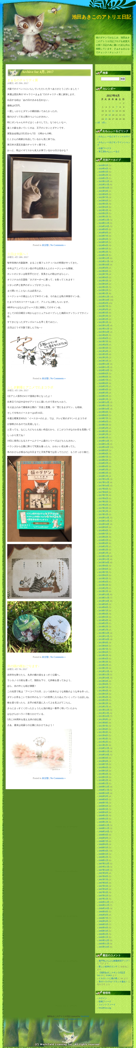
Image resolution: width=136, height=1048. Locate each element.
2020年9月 (103, 373)
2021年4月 (103, 351)
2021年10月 (104, 332)
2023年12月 (104, 258)
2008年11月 (104, 828)
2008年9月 (103, 834)
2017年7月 (103, 495)
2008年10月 (104, 831)
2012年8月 (103, 684)
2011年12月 (104, 710)
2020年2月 (103, 396)
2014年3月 (103, 623)
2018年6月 (103, 460)
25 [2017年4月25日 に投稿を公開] (106, 119)
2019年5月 (103, 425)
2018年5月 (103, 463)
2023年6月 (103, 277)
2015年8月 (103, 569)
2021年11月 (104, 328)
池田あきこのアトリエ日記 (101, 17)
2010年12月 (104, 748)
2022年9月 (103, 303)
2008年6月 (103, 844)
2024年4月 (103, 245)
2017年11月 (104, 482)
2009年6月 (103, 806)
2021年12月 (104, 325)
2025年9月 (103, 191)
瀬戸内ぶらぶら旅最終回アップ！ (114, 961)
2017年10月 (104, 485)
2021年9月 (103, 335)
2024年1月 (103, 255)
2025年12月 (104, 181)
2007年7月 (103, 879)
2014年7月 (103, 610)
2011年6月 (103, 729)
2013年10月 (104, 639)
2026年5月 (103, 165)
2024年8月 (103, 232)
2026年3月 (103, 172)
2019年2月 (103, 434)
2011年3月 (103, 738)
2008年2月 (103, 857)
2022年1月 (103, 322)
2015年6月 (103, 575)
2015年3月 (103, 585)
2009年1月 (103, 822)
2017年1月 (103, 514)
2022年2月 (103, 319)
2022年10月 (104, 300)
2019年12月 (104, 402)
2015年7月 (103, 572)
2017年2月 (103, 511)
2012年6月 (103, 690)
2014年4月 (103, 620)
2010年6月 (103, 767)
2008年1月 (103, 860)
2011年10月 (104, 716)
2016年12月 (104, 517)
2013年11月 (104, 636)
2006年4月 (103, 927)
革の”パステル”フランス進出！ (113, 981)
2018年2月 (103, 473)
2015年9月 (103, 565)
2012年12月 (104, 671)
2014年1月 (103, 630)
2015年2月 (103, 588)
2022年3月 (103, 316)
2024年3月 (103, 248)
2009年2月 (103, 818)
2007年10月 (104, 870)
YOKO (109, 975)
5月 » (104, 122)
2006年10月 (104, 908)
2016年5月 (103, 540)
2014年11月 (104, 597)
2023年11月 (104, 261)
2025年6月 (103, 200)
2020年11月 (104, 367)
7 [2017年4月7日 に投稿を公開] (116, 107)
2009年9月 (103, 796)
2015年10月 (104, 562)
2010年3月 (103, 777)
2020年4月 (103, 389)
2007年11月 (104, 867)
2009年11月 (104, 790)
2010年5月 (103, 770)
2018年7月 (103, 457)
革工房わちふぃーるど (109, 151)
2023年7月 (103, 274)
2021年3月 (103, 354)
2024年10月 (104, 226)
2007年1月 (103, 899)
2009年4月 (103, 812)
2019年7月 (103, 418)
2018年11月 (104, 444)
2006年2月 (103, 934)
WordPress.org (105, 1008)
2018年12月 (104, 441)
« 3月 (97, 122)
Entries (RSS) (59, 1019)
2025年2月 (103, 213)
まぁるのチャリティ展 (22, 80)
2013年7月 (103, 649)
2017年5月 (103, 501)
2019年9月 (103, 412)
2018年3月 (103, 469)
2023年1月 (103, 293)
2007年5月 (103, 886)
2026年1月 (103, 178)
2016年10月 (104, 524)
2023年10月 (104, 264)
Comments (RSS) (75, 1019)
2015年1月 (103, 591)
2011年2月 (103, 742)
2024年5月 (103, 242)
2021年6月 (103, 344)
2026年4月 (103, 168)
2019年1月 (103, 437)
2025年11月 (104, 184)
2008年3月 (103, 854)
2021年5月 (103, 348)
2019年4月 (103, 428)
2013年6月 (103, 652)
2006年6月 (103, 921)
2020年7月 (103, 380)
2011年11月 (104, 713)
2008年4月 (103, 850)
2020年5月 (103, 386)
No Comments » (57, 245)
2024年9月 (103, 229)
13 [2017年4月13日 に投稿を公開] (113, 111)
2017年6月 (103, 498)
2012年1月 (103, 706)
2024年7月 (103, 236)
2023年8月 (103, 271)
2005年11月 (104, 943)
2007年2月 (103, 895)
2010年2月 (103, 780)
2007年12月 (104, 863)
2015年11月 (104, 559)
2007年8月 (103, 876)
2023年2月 (103, 290)
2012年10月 (104, 678)
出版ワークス (105, 148)
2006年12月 (104, 902)
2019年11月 (104, 405)
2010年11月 (104, 751)
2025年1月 (103, 216)
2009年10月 (104, 793)
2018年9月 (103, 450)
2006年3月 (103, 931)
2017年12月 (104, 479)
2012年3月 (103, 700)
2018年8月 (103, 453)
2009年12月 (104, 786)
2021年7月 (103, 341)
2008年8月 (103, 838)
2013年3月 (103, 662)
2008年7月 (103, 841)
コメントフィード (107, 1004)
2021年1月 (103, 360)
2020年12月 (104, 364)
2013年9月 (103, 642)
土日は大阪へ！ (18, 254)
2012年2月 (103, 703)
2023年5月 (103, 280)
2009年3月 (103, 815)
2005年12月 (104, 940)
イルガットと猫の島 (108, 978)
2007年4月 (103, 889)
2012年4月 (103, 697)
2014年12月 (104, 594)
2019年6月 (103, 421)
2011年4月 (103, 735)
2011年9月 (103, 719)
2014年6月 (103, 613)
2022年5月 (103, 312)
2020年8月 (103, 376)
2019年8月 (103, 415)
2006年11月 (104, 905)
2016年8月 (103, 530)
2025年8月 (103, 194)
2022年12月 (104, 296)
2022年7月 (103, 306)
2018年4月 (103, 466)
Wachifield (85, 1016)
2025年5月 (103, 204)
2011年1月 (103, 745)
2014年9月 (103, 604)
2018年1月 (103, 476)
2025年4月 (103, 207)
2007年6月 (103, 883)
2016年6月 (103, 537)
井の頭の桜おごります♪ (23, 666)
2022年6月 (103, 309)
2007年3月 (103, 892)
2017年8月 (103, 492)
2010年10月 (104, 754)
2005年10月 (104, 947)
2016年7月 (103, 533)
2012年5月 (103, 694)
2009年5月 (103, 809)
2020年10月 (104, 370)
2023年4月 (103, 284)
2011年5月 (103, 732)
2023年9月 (103, 268)
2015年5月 (103, 578)
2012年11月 (104, 674)
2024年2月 (103, 252)
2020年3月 (103, 393)
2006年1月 (103, 937)
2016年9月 (103, 527)
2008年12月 (104, 825)
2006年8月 (103, 915)
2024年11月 (104, 223)
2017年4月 (103, 505)
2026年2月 (103, 175)
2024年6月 (103, 239)
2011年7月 (103, 726)
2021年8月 (103, 338)
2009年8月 (103, 799)
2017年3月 (103, 508)
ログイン (103, 998)
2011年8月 (103, 722)
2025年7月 (103, 197)
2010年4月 (103, 774)
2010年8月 (103, 761)
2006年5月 (103, 924)
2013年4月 (103, 658)
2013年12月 (104, 633)
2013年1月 (103, 668)
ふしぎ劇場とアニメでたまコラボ (30, 387)
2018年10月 (104, 447)
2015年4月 (103, 581)
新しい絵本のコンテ (108, 966)
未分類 (45, 245)
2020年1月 (103, 399)
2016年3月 (103, 546)
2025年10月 (104, 188)
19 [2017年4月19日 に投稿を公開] (110, 115)
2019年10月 (104, 409)
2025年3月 (103, 210)
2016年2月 (103, 549)
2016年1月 (103, 553)
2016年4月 (103, 543)
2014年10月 (104, 601)
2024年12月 (104, 220)
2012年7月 (103, 687)
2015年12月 (104, 556)
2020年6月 (103, 383)
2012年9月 (103, 681)
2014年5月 (103, 617)
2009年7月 (103, 802)
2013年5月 (103, 655)
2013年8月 (103, 646)
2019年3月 (103, 431)
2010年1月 (103, 783)
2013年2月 (103, 665)
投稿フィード (105, 1001)
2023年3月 (103, 287)
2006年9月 (103, 911)
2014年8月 (103, 607)
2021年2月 (103, 357)
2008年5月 (103, 847)
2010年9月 (103, 758)
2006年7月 (103, 918)
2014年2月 (103, 626)
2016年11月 (104, 521)
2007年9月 (103, 873)
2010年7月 (103, 764)
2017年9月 (103, 489)
